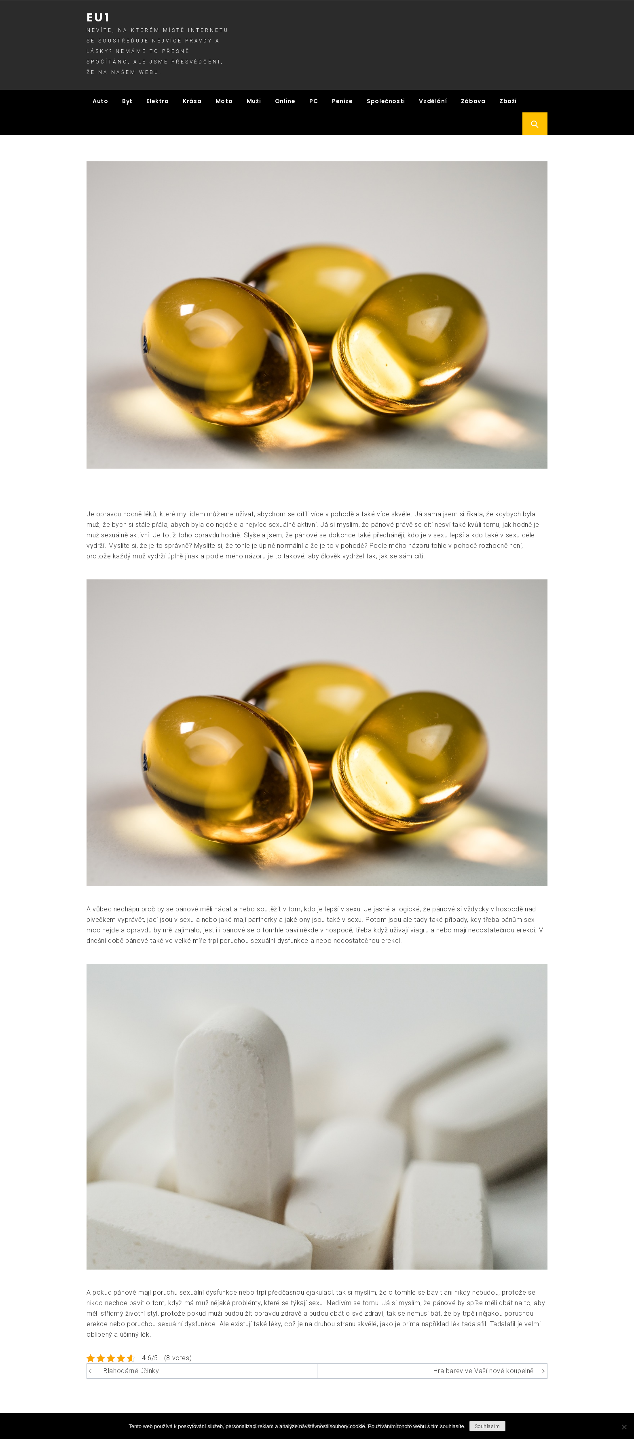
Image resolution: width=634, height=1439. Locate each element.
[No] (624, 1427)
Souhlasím (487, 1426)
